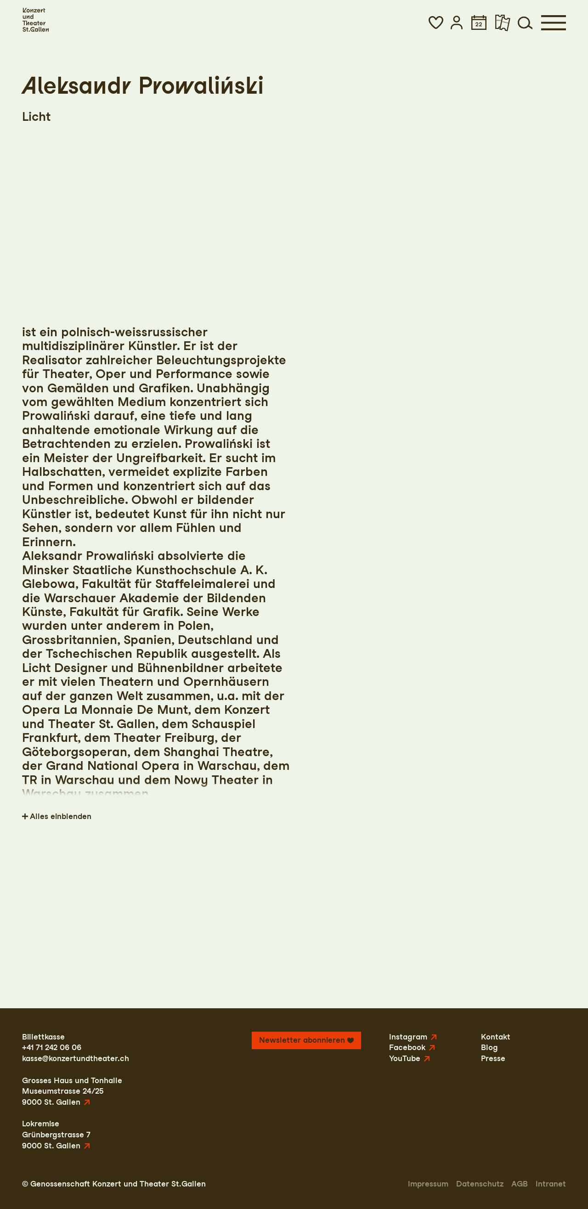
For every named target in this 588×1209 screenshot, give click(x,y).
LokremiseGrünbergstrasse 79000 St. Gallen (56, 1134)
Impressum (428, 1183)
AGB (519, 1183)
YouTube (404, 1058)
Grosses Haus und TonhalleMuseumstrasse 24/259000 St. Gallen (72, 1091)
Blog (489, 1047)
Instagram (408, 1036)
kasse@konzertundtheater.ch (75, 1058)
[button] (436, 22)
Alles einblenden (60, 816)
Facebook (407, 1047)
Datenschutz (479, 1183)
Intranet (551, 1183)
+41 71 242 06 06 (51, 1047)
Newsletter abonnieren (302, 1040)
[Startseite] (35, 20)
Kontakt (495, 1036)
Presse (493, 1058)
